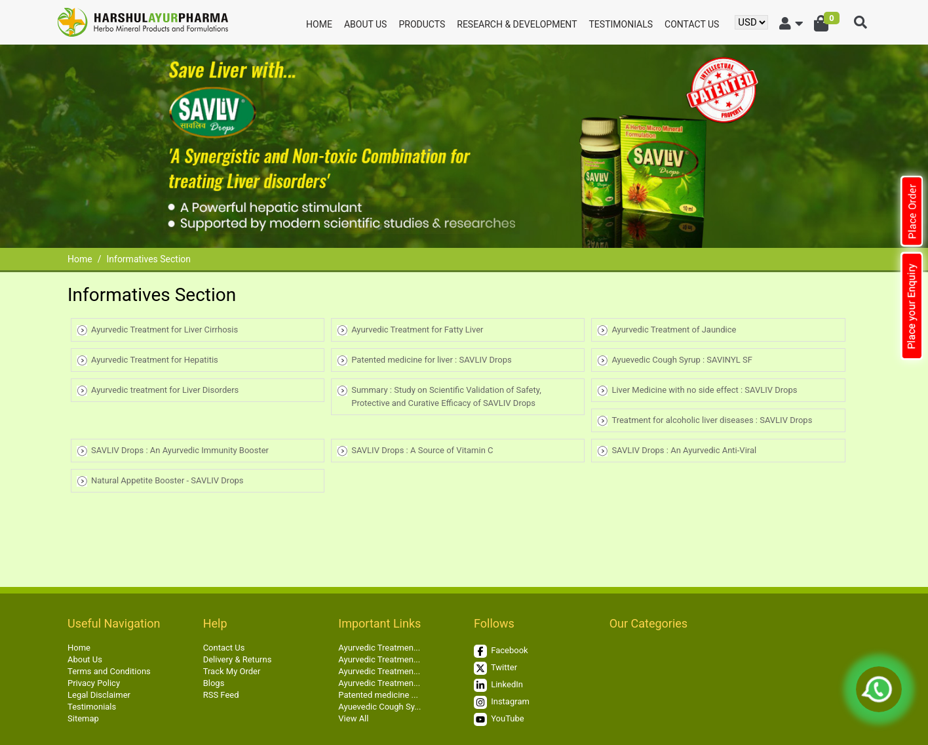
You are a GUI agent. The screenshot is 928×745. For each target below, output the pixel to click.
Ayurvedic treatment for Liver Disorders (165, 390)
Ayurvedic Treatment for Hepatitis (154, 360)
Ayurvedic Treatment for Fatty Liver (417, 329)
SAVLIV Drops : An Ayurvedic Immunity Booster (180, 450)
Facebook (501, 651)
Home (319, 24)
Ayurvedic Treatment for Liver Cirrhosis (164, 329)
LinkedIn (498, 685)
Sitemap (83, 718)
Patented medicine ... (378, 695)
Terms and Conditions (109, 671)
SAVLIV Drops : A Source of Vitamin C (422, 450)
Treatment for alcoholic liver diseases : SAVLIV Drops (711, 420)
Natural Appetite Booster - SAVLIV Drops (167, 480)
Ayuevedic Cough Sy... (379, 707)
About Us (365, 24)
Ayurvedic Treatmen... (379, 648)
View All (353, 718)
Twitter (495, 668)
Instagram (502, 702)
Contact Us (692, 24)
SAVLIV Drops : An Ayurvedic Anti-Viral (683, 450)
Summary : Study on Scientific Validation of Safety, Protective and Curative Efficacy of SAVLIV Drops (446, 396)
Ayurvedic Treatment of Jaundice (673, 329)
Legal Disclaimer (99, 695)
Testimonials (621, 24)
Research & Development (517, 24)
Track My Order (232, 671)
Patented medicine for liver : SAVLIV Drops (431, 360)
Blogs (214, 683)
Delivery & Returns (237, 659)
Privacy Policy (94, 683)
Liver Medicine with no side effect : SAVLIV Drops (704, 390)
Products (421, 24)
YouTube (499, 719)
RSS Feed (221, 695)
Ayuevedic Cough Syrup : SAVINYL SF (681, 360)
